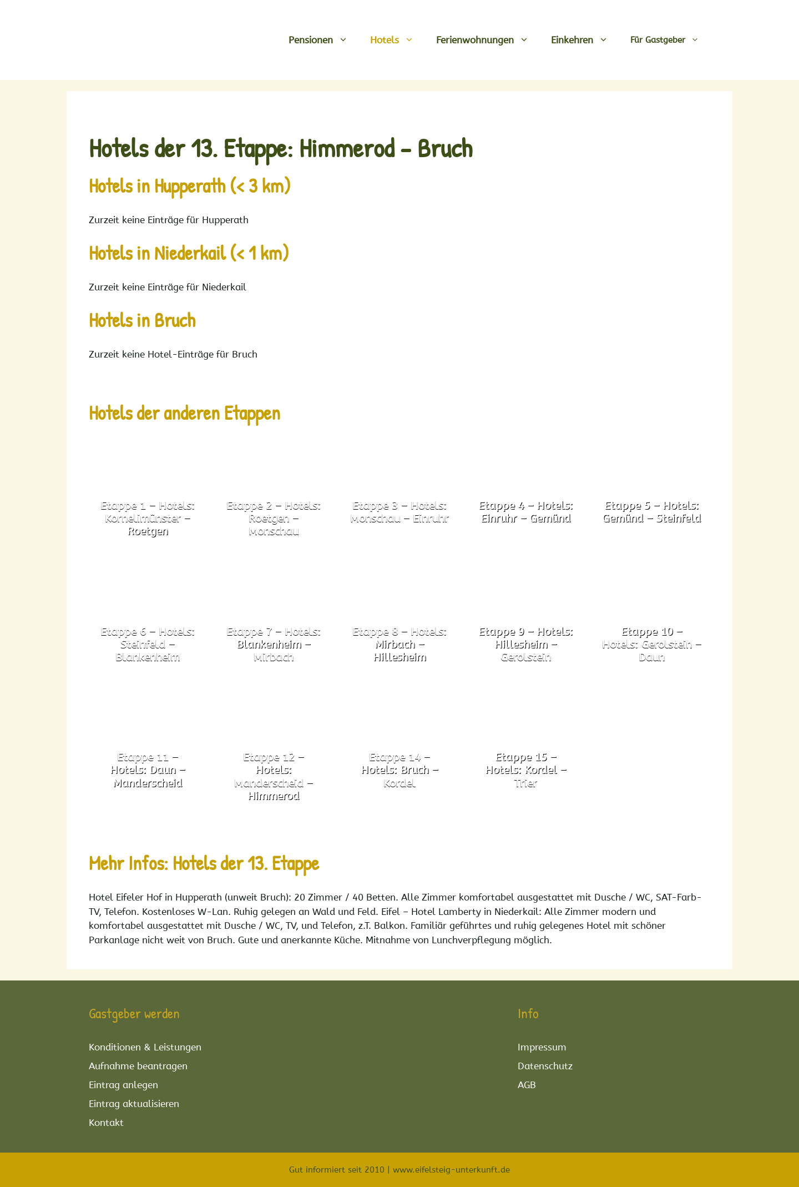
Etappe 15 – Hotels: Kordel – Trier (525, 770)
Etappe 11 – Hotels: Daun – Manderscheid (147, 770)
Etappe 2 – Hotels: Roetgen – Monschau (273, 518)
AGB (527, 1084)
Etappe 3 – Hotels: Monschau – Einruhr (399, 512)
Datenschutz (545, 1066)
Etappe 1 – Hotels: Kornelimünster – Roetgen (147, 518)
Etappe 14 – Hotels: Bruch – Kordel (399, 770)
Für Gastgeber (670, 40)
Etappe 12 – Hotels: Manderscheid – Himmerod (273, 776)
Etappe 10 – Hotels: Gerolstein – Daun (651, 644)
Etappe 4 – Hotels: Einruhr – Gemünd (525, 512)
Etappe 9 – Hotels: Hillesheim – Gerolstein (525, 644)
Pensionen (324, 40)
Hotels (397, 40)
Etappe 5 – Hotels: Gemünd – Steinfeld (651, 512)
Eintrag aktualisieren (134, 1103)
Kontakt (106, 1122)
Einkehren (585, 40)
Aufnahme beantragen (138, 1066)
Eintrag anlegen (123, 1084)
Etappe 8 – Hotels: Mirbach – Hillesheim (399, 644)
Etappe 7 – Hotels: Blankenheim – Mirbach (273, 644)
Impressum (542, 1047)
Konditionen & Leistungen (145, 1047)
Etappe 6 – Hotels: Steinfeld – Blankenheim (147, 644)
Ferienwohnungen (488, 40)
